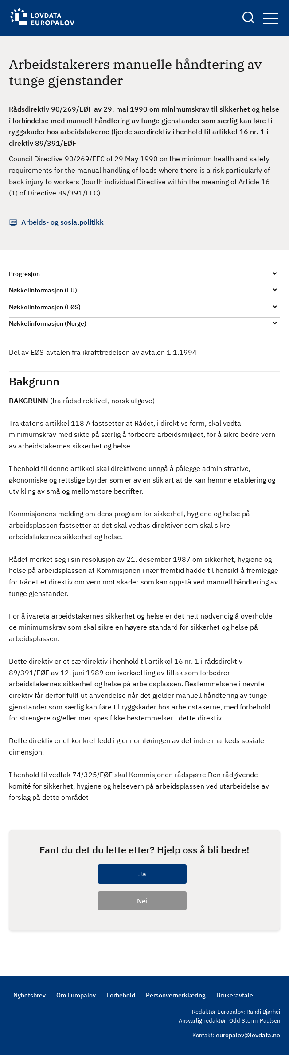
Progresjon (24, 274)
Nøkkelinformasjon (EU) (43, 290)
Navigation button (270, 18)
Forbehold (120, 995)
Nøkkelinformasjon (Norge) (47, 323)
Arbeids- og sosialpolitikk (62, 222)
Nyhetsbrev (29, 995)
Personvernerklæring (176, 995)
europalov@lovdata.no (248, 1035)
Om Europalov (76, 995)
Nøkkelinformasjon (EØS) (45, 307)
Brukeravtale (234, 995)
